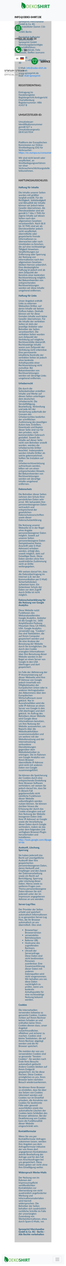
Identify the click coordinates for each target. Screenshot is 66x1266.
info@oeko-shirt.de (36, 67)
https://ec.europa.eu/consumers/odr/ (38, 152)
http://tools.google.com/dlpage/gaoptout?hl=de (41, 841)
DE (17, 58)
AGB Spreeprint (32, 75)
